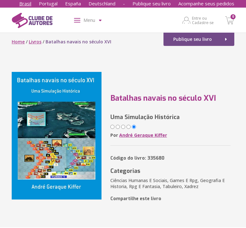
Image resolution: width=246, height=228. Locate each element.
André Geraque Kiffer (143, 135)
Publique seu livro (151, 3)
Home (18, 42)
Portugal (48, 3)
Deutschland (102, 3)
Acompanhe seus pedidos (206, 3)
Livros (35, 42)
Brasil (25, 3)
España (73, 3)
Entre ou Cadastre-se (203, 20)
